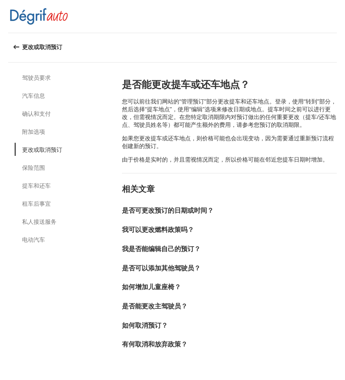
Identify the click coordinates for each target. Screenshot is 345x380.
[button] (336, 16)
